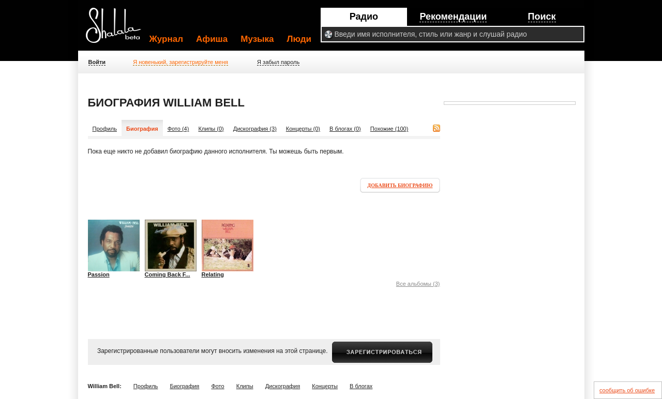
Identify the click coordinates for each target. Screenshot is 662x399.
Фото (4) (178, 129)
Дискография (282, 386)
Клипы (244, 386)
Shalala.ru (118, 29)
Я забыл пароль (278, 62)
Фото (217, 386)
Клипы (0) (210, 129)
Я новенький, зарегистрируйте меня (180, 62)
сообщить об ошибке (627, 390)
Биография (184, 386)
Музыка (257, 39)
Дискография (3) (255, 129)
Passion (99, 274)
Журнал (166, 39)
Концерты (325, 386)
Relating (213, 274)
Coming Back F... (167, 274)
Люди (299, 39)
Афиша (212, 39)
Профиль (105, 129)
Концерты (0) (303, 129)
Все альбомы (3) (418, 284)
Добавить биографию (399, 185)
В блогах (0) (345, 129)
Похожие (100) (389, 129)
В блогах (361, 386)
